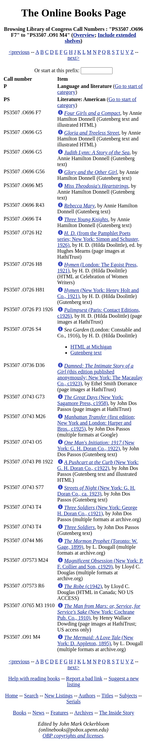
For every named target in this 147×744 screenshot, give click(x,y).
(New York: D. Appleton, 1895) (95, 640)
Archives (83, 712)
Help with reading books (34, 678)
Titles (107, 695)
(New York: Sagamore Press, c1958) (90, 400)
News (38, 712)
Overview (84, 35)
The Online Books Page (73, 13)
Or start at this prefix (56, 70)
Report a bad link (84, 678)
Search (31, 695)
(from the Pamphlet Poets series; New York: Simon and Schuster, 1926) (98, 239)
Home (11, 695)
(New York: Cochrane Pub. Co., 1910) (98, 612)
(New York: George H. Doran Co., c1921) (97, 510)
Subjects (128, 695)
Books (19, 712)
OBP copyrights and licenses (72, 735)
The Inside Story (116, 712)
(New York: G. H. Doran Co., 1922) (96, 445)
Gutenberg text (86, 352)
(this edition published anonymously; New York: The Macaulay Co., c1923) (100, 374)
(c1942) (83, 586)
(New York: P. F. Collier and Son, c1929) (100, 563)
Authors (86, 695)
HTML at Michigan (91, 347)
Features (59, 712)
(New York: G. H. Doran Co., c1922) (98, 465)
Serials (73, 701)
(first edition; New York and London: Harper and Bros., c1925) (96, 423)
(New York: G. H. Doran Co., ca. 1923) (96, 491)
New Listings (59, 695)
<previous (19, 52)
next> (74, 58)
